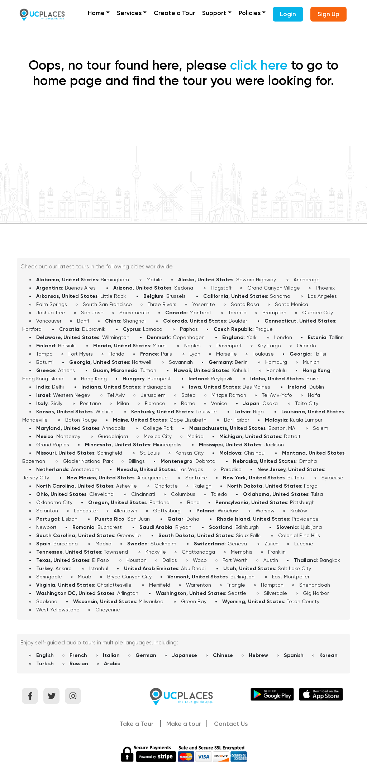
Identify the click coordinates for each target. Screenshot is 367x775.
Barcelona (65, 543)
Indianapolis (157, 387)
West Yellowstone (58, 609)
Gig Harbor (316, 593)
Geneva (237, 543)
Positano (90, 403)
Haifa (314, 395)
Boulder (238, 321)
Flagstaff (221, 288)
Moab (84, 576)
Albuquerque (152, 477)
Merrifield (159, 585)
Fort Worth (235, 560)
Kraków (298, 510)
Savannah (181, 362)
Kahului (240, 370)
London (283, 337)
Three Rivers (162, 304)
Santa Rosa (245, 304)
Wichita (104, 411)
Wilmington (115, 337)
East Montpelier (290, 576)
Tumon (148, 370)
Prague (264, 329)
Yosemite (203, 304)
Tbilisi (320, 354)
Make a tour (183, 723)
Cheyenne (107, 609)
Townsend (116, 552)
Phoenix (325, 288)
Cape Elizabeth (188, 420)
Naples (192, 345)
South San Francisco (107, 304)
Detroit (292, 436)
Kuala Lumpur (306, 420)
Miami (160, 345)
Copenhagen (189, 337)
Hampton (272, 585)
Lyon (195, 354)
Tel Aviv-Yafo (277, 395)
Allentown (125, 510)
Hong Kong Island (42, 378)
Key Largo (269, 345)
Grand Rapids (52, 444)
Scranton (47, 510)
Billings (137, 461)
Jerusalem (153, 395)
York (252, 337)
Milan (123, 403)
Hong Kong (94, 378)
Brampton (274, 312)
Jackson (274, 444)
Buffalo (295, 477)
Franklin (277, 552)
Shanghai (134, 321)
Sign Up (328, 14)
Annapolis (113, 428)
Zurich (271, 543)
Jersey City (35, 477)
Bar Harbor (236, 420)
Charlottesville (114, 585)
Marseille (226, 354)
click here (258, 65)
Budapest (159, 378)
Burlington (242, 576)
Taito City (306, 403)
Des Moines (256, 387)
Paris (166, 354)
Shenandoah (314, 585)
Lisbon (69, 519)
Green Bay (193, 601)
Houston (137, 560)
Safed (188, 395)
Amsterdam (85, 469)
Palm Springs (51, 304)
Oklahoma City (54, 502)
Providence (305, 519)
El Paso (100, 560)
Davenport (229, 345)
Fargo (311, 486)
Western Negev (71, 395)
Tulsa (317, 494)
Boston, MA (281, 428)
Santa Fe (196, 477)
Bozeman (33, 461)
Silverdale (275, 593)
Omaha (308, 461)
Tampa (44, 354)
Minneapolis (167, 444)
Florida (116, 354)
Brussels (176, 296)
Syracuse (332, 477)
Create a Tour (174, 13)
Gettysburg (167, 510)
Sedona (183, 288)
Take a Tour (136, 723)
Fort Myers (80, 354)
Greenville (129, 535)
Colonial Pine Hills (299, 535)
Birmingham (115, 279)
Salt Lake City (294, 568)
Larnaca (152, 329)
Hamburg (276, 362)
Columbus (183, 494)
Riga (258, 411)
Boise (313, 378)
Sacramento (134, 312)
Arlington (127, 593)
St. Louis (150, 453)
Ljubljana (311, 527)
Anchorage (307, 279)
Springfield (109, 453)
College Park (158, 428)
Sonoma (280, 296)
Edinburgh (247, 527)
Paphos (189, 329)
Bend (193, 502)
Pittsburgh (302, 502)
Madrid (103, 543)
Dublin (316, 387)
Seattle (237, 593)
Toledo (219, 494)
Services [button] (129, 13)
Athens (66, 370)
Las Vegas (190, 469)
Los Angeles (322, 296)
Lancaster (86, 510)
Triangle (236, 585)
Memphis (241, 552)
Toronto (237, 312)
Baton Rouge (81, 420)
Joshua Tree (50, 312)
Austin (270, 560)
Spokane (46, 601)
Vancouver (48, 321)
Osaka (270, 403)
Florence (155, 403)
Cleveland (101, 494)
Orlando (306, 345)
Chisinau (254, 453)
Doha (192, 519)
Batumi (44, 362)
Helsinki (67, 345)
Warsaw (265, 510)
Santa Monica (291, 304)
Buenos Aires (80, 288)
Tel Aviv (116, 395)
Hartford (32, 329)
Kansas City (190, 453)
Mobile (154, 279)
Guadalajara (113, 436)
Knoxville (156, 552)
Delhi (58, 387)
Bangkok (330, 560)
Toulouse (263, 354)
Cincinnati (143, 494)
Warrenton (198, 585)
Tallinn (336, 337)
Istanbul (98, 568)
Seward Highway (256, 279)
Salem (320, 428)
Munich (311, 362)
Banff (83, 321)
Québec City (317, 312)
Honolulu (276, 370)
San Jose (92, 312)
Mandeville (35, 420)
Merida (195, 436)
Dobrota (205, 461)
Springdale (49, 576)
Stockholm (163, 543)
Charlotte (166, 486)
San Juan (138, 519)
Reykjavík (222, 378)
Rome (188, 403)
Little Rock (113, 296)
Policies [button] (250, 13)
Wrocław (228, 510)
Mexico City (158, 436)
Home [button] (96, 13)
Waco (200, 560)
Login (288, 14)
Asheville (126, 486)
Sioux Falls (248, 535)
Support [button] (214, 13)
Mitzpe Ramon (228, 395)
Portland (159, 502)
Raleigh (202, 486)
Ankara (64, 568)
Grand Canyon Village (273, 288)
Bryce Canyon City (129, 576)
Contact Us (231, 723)
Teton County (303, 601)
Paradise (231, 469)
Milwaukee (151, 601)
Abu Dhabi (193, 568)
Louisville (206, 411)
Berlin (241, 362)
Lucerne (303, 543)
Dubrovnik (93, 329)
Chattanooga (198, 552)
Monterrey (68, 436)
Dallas (169, 560)
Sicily (56, 403)
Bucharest (109, 527)
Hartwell (141, 362)
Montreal (200, 312)
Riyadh (183, 527)
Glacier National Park (88, 461)
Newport (46, 527)
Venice (219, 403)
